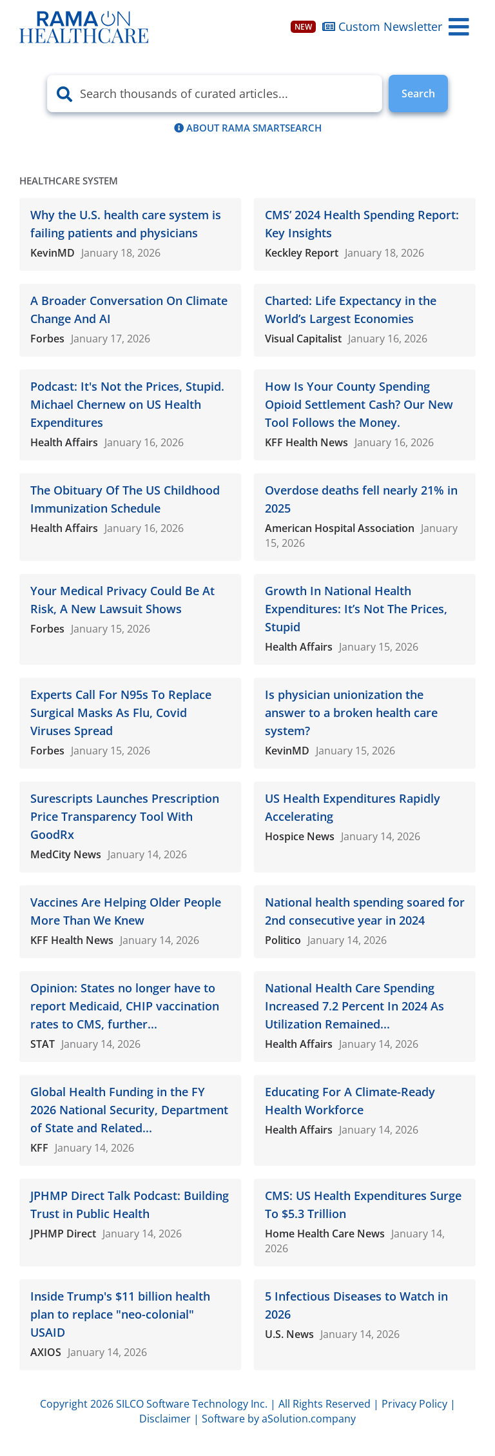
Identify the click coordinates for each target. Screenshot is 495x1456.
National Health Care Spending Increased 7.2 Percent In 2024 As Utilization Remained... (354, 1006)
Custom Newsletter (366, 26)
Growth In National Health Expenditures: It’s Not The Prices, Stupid (356, 609)
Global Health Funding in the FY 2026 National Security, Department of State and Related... (129, 1110)
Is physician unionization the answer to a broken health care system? (351, 712)
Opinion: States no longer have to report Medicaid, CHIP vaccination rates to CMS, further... (124, 1006)
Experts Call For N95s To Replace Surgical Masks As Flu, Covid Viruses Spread (120, 712)
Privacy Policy (414, 1404)
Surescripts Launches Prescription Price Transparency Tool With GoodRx (124, 816)
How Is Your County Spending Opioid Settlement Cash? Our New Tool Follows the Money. (359, 404)
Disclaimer (165, 1419)
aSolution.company (309, 1419)
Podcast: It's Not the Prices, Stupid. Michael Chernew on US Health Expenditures (127, 404)
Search (418, 93)
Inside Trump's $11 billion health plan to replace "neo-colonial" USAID (120, 1314)
